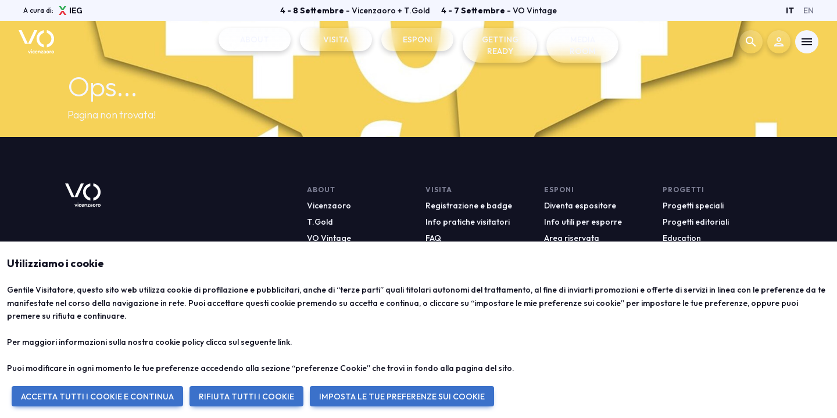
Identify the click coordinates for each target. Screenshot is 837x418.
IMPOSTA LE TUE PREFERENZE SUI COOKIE (402, 396)
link (284, 342)
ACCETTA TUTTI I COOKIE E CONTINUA (97, 396)
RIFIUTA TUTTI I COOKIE (246, 396)
